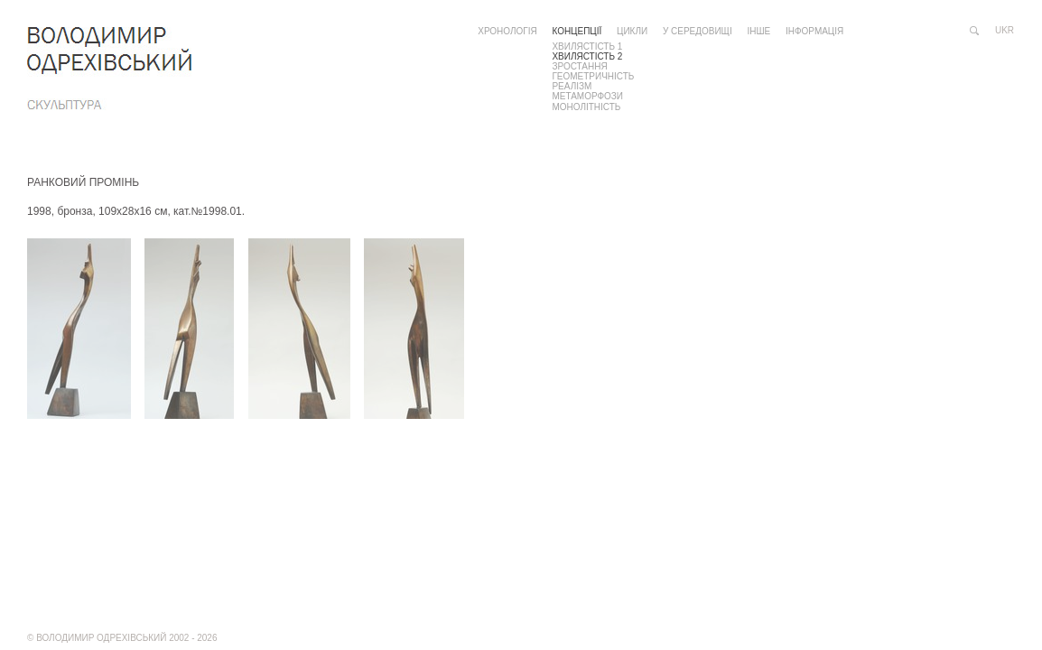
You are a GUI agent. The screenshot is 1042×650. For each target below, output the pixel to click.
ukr (1004, 30)
